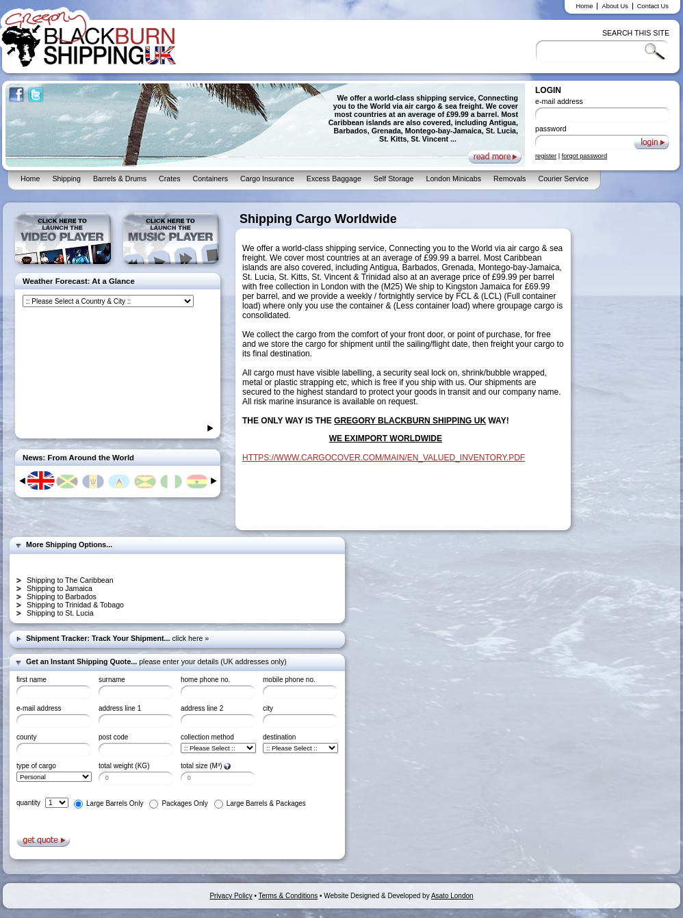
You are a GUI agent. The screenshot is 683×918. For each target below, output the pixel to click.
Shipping (66, 178)
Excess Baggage (334, 178)
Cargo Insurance (267, 178)
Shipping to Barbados (61, 596)
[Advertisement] (630, 417)
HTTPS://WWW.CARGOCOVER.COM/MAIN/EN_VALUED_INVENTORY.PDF (383, 457)
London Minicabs (453, 178)
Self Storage (394, 178)
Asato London (452, 896)
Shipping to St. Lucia (60, 613)
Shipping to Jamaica (59, 588)
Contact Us (653, 6)
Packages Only (184, 803)
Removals (509, 178)
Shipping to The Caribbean (70, 580)
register (545, 156)
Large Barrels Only (114, 803)
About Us (615, 6)
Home (584, 6)
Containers (210, 178)
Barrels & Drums (119, 178)
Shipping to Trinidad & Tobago (75, 605)
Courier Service (563, 178)
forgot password (584, 156)
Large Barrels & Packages (266, 803)
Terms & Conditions (288, 896)
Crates (169, 178)
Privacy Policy (230, 896)
